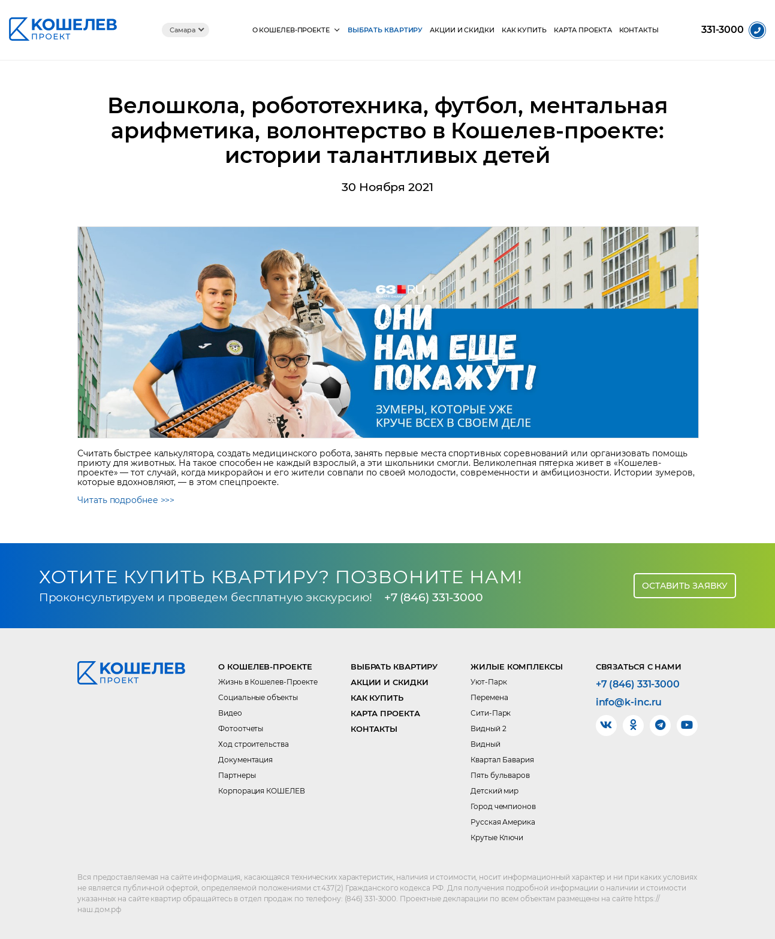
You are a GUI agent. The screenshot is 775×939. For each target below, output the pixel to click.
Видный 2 (488, 728)
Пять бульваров (500, 775)
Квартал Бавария (502, 759)
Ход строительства (253, 744)
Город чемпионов (503, 806)
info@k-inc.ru (629, 702)
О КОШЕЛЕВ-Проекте (291, 30)
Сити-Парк (491, 712)
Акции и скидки (462, 30)
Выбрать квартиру (385, 30)
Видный (485, 744)
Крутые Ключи (497, 837)
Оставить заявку (685, 585)
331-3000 (722, 30)
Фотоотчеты (240, 728)
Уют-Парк (488, 681)
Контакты (639, 30)
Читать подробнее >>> (125, 500)
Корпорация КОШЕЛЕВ (261, 790)
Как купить (524, 30)
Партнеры (236, 775)
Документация (245, 759)
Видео (230, 712)
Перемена (489, 697)
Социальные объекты (257, 697)
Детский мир (494, 790)
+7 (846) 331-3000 (433, 597)
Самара (182, 30)
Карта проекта (583, 30)
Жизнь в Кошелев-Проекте (268, 681)
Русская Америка (503, 821)
